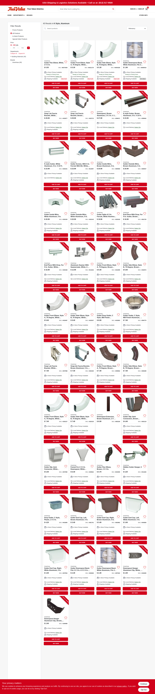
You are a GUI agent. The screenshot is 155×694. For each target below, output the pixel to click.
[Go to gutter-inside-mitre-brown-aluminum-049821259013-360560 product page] (108, 166)
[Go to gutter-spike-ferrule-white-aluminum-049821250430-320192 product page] (108, 217)
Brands (30, 15)
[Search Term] (86, 9)
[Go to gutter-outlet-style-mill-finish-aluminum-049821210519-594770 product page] (135, 318)
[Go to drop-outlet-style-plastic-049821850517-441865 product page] (56, 520)
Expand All (22, 53)
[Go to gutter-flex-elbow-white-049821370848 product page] (56, 65)
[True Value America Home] (17, 9)
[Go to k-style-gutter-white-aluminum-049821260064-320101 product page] (56, 166)
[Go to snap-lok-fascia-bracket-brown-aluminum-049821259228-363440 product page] (82, 368)
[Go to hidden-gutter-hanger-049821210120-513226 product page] (135, 470)
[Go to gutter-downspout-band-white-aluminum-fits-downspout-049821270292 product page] (135, 65)
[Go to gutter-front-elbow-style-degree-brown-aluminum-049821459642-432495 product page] (108, 267)
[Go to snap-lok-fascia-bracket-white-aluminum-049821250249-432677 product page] (56, 116)
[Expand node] (11, 56)
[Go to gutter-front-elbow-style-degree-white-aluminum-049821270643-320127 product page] (56, 419)
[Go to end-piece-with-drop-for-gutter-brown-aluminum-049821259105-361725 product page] (135, 217)
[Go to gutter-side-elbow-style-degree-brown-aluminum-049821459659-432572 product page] (135, 267)
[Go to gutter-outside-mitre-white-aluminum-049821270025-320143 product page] (82, 217)
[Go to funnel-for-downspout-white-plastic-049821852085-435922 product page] (82, 470)
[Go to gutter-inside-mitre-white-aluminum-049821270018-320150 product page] (56, 217)
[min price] (14, 48)
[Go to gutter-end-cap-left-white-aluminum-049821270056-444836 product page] (135, 520)
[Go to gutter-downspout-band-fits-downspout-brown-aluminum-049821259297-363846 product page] (82, 571)
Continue (143, 684)
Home (10, 15)
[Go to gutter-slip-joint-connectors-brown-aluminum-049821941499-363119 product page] (135, 419)
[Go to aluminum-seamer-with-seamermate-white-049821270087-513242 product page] (82, 267)
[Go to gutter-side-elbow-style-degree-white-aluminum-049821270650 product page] (108, 65)
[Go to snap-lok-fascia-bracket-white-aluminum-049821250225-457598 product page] (56, 368)
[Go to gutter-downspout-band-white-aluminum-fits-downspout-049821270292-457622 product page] (108, 571)
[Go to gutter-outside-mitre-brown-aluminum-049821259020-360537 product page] (135, 166)
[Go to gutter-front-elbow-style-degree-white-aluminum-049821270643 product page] (82, 65)
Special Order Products (19, 39)
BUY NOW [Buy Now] (56, 87)
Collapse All (13, 53)
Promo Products (17, 30)
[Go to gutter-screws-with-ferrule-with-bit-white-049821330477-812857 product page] (82, 166)
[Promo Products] (11, 30)
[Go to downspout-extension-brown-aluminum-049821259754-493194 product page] (108, 419)
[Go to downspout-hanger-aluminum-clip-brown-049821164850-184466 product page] (56, 621)
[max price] (22, 48)
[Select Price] (28, 48)
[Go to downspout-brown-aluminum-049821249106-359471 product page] (108, 116)
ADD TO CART (56, 83)
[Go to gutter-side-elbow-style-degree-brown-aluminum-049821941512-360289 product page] (135, 368)
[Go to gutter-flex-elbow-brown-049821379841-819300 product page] (108, 470)
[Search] (113, 9)
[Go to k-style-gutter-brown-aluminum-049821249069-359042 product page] (135, 116)
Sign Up (141, 9)
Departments (18, 15)
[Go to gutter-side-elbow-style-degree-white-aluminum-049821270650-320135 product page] (82, 419)
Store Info (143, 15)
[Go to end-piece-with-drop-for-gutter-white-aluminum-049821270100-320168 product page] (56, 267)
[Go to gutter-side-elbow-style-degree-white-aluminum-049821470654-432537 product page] (82, 318)
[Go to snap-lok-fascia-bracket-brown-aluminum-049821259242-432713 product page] (82, 116)
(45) (17, 62)
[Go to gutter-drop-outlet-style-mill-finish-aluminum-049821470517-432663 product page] (108, 318)
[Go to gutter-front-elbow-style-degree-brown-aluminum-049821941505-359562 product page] (108, 368)
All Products (16, 33)
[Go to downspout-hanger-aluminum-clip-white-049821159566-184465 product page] (135, 571)
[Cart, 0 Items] (146, 9)
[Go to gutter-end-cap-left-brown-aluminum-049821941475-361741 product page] (82, 520)
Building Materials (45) (19, 56)
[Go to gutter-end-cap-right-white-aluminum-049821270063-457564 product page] (56, 571)
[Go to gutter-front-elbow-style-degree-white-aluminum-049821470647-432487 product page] (56, 318)
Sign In (132, 9)
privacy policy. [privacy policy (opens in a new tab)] (122, 686)
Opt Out (143, 690)
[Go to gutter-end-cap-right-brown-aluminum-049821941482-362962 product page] (108, 520)
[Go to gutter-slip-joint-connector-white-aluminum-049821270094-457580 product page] (56, 470)
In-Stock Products (18, 36)
